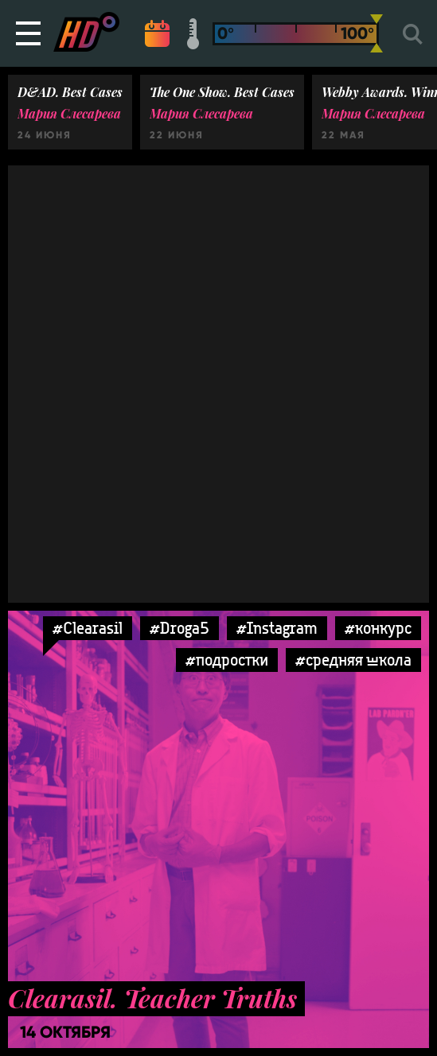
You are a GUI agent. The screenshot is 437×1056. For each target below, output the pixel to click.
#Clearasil (88, 628)
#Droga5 (179, 628)
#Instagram (277, 628)
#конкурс (378, 628)
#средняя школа (353, 659)
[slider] (376, 33)
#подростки (226, 659)
